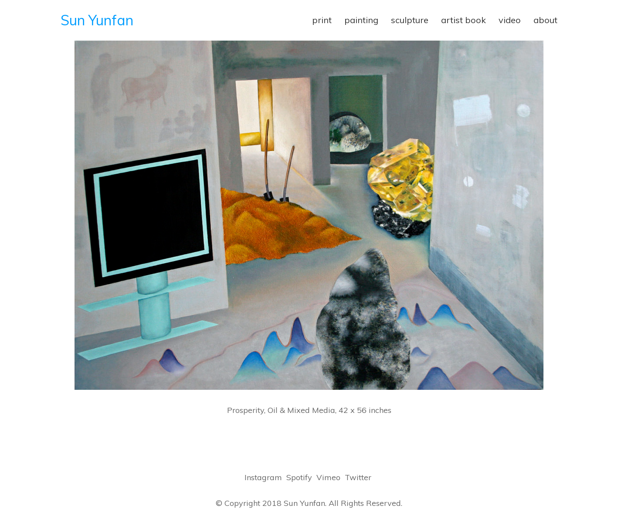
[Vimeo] (328, 477)
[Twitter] (358, 477)
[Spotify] (299, 477)
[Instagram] (263, 477)
